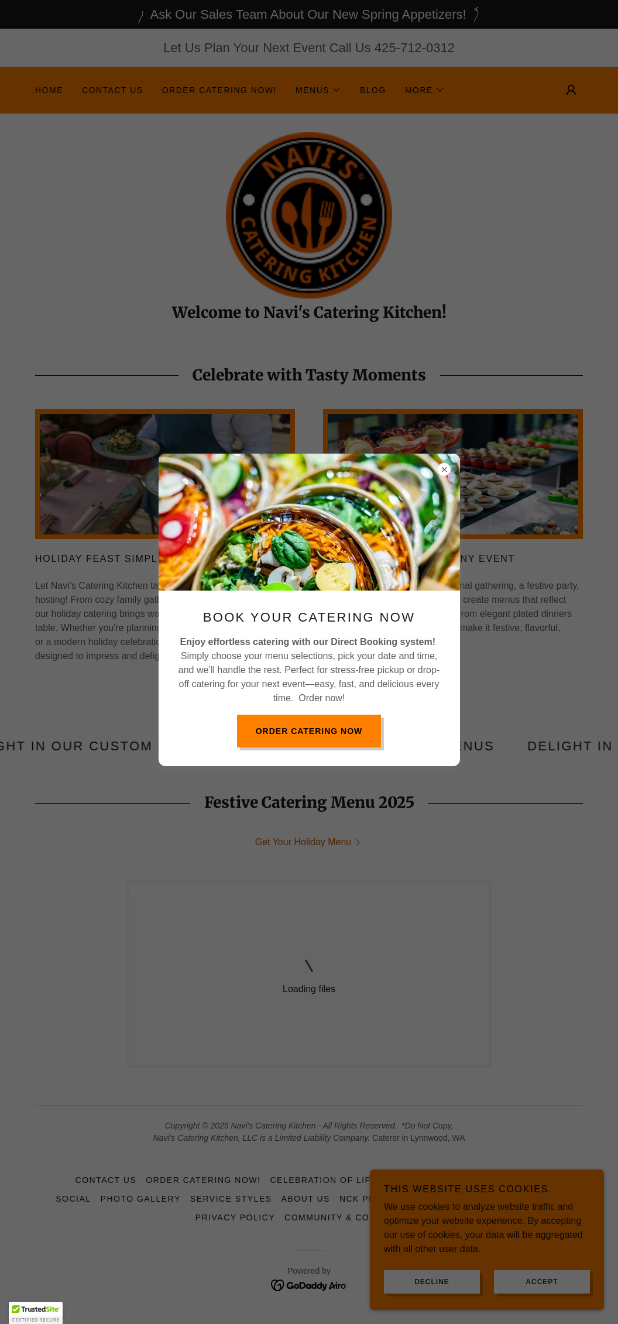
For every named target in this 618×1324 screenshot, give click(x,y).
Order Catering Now (309, 731)
